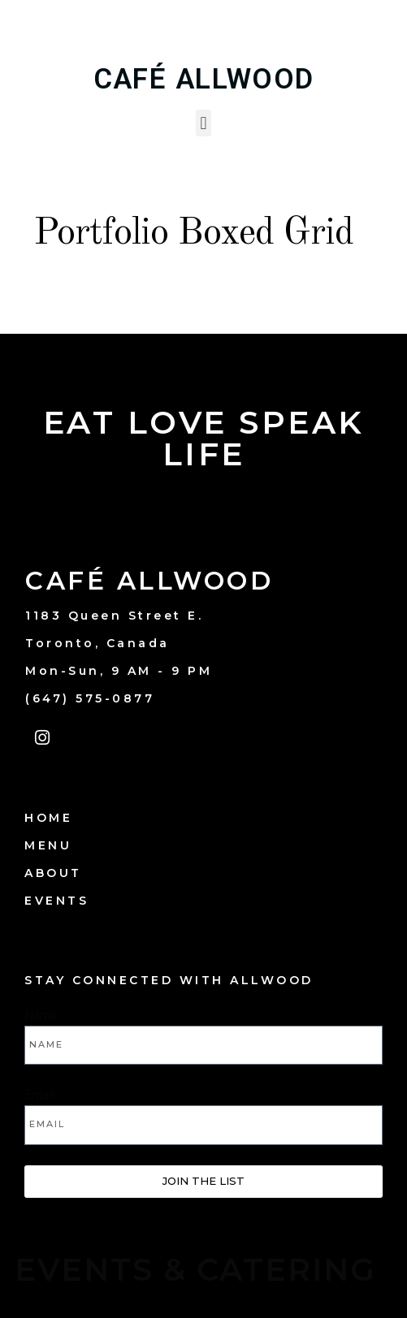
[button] (203, 123)
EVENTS (56, 900)
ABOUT (53, 873)
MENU (47, 845)
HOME (48, 817)
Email (39, 1095)
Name (41, 1015)
